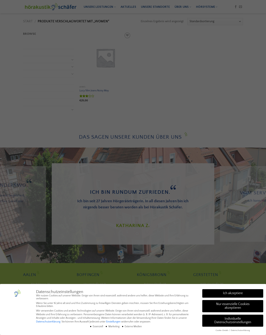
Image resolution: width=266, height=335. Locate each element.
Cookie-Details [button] (222, 330)
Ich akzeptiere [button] (233, 293)
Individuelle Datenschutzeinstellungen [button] (232, 320)
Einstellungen (113, 321)
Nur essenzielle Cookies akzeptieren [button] (233, 305)
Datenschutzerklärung (48, 321)
